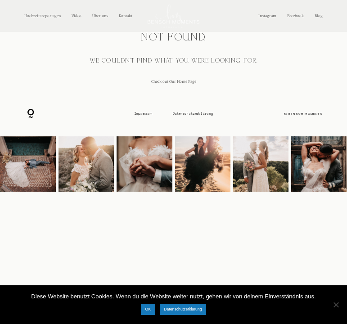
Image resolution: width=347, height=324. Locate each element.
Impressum (143, 114)
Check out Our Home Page (173, 82)
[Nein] (335, 304)
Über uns (100, 16)
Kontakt (125, 16)
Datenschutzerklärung (193, 114)
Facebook (295, 16)
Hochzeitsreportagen (42, 16)
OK (148, 309)
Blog (319, 16)
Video (76, 16)
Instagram (267, 16)
